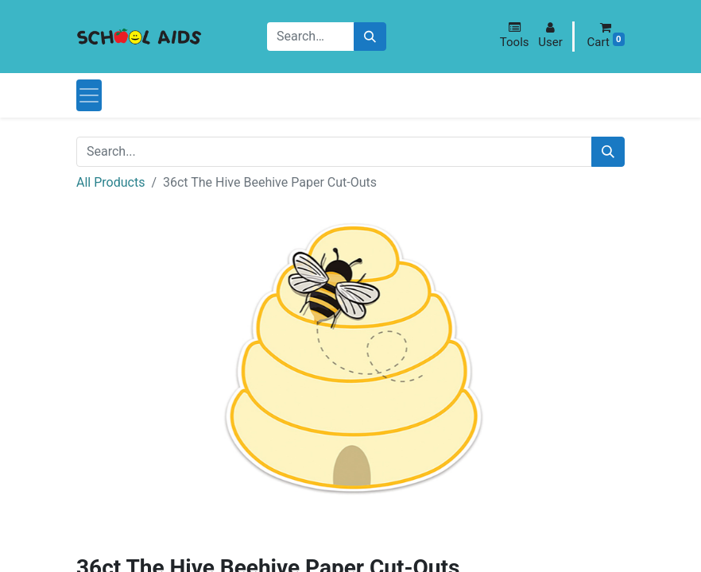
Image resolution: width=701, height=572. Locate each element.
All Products (110, 182)
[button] (514, 35)
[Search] (370, 37)
